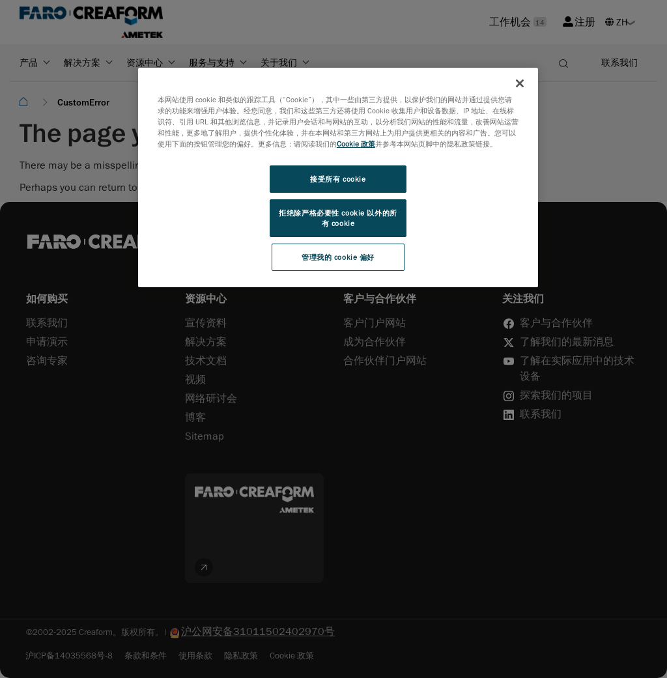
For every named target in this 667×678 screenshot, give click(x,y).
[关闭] (519, 83)
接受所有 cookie (337, 179)
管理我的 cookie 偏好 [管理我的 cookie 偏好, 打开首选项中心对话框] (338, 257)
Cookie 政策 (356, 143)
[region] (338, 177)
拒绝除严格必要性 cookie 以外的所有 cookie (338, 217)
